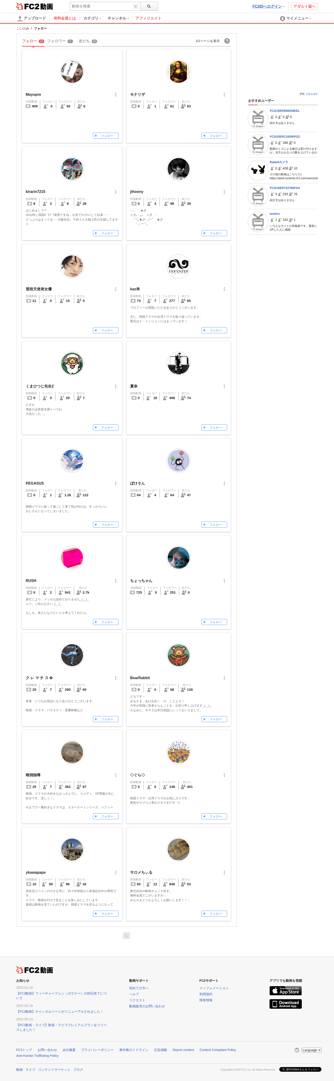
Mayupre (33, 94)
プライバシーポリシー (97, 1050)
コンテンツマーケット (54, 1069)
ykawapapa (35, 872)
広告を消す (312, 94)
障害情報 (205, 1000)
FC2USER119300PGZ (285, 136)
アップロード (31, 18)
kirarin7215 (35, 192)
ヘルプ (134, 994)
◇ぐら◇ (137, 775)
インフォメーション (214, 988)
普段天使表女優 (39, 289)
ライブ (30, 1069)
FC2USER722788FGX (285, 188)
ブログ (78, 1069)
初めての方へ (139, 988)
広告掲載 (160, 1050)
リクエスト (137, 1000)
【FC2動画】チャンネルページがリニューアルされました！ (59, 1011)
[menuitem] (96, 18)
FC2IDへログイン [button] (269, 6)
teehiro (275, 213)
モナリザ (137, 94)
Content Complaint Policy (217, 1050)
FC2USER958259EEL (285, 110)
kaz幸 (135, 289)
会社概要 (69, 1050)
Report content (183, 1050)
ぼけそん (137, 483)
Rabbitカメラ (279, 162)
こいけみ (22, 28)
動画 (19, 1069)
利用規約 (205, 994)
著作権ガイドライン (133, 1050)
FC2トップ (24, 1050)
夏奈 (134, 386)
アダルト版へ (304, 6)
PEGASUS (35, 483)
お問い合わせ (47, 1050)
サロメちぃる (141, 872)
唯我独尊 (33, 775)
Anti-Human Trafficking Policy (37, 1056)
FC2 (27, 6)
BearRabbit (140, 678)
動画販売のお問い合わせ (147, 1006)
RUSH (31, 581)
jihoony (136, 192)
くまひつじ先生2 (40, 386)
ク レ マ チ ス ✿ (39, 678)
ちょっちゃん (141, 581)
